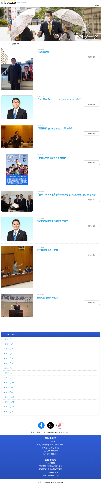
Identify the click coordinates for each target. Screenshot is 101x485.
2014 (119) (9, 397)
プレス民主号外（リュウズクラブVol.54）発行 (59, 99)
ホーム (5, 44)
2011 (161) (9, 411)
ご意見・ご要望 (34, 432)
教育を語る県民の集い (47, 298)
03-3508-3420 (52, 472)
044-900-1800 (52, 451)
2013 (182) (9, 402)
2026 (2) (8, 339)
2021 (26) (8, 363)
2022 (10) (8, 358)
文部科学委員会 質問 (47, 250)
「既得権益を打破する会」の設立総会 (54, 128)
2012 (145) (9, 407)
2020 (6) (8, 368)
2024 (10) (8, 349)
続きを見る (91, 57)
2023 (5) (8, 353)
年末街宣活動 (43, 52)
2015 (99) (8, 392)
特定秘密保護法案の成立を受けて (52, 221)
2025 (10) (8, 344)
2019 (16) (8, 373)
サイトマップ (67, 432)
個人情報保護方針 (54, 432)
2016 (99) (8, 387)
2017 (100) (9, 382)
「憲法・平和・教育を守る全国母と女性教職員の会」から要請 (66, 194)
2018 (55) (8, 378)
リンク (44, 432)
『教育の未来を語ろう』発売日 (51, 158)
